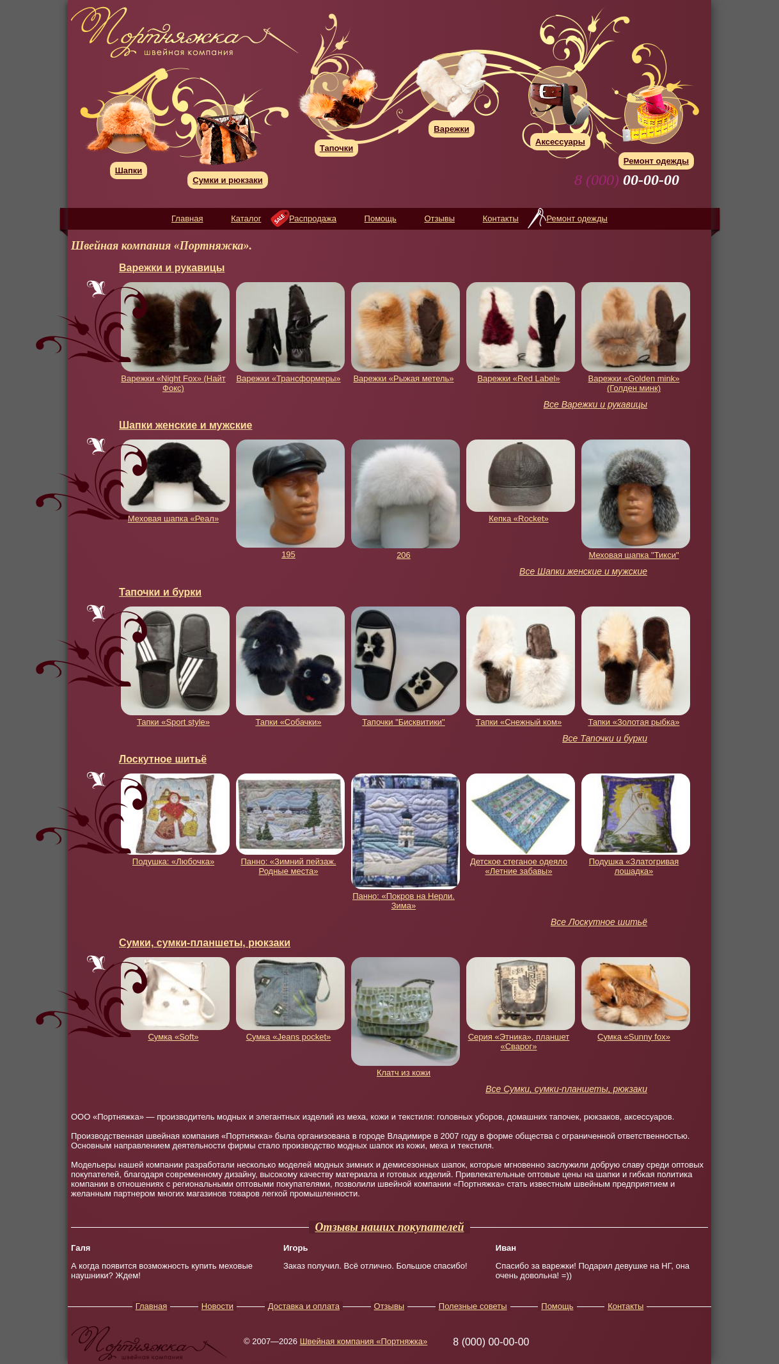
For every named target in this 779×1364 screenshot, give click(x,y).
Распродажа (312, 218)
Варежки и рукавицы (171, 267)
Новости (217, 1306)
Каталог (246, 218)
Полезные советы (473, 1306)
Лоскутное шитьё (163, 759)
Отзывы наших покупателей (389, 1227)
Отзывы (439, 218)
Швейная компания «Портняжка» (364, 1341)
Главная (187, 218)
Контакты (501, 218)
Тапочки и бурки (160, 592)
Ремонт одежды (576, 218)
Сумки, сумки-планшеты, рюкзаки (204, 942)
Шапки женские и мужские (185, 425)
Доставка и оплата (304, 1306)
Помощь (381, 218)
